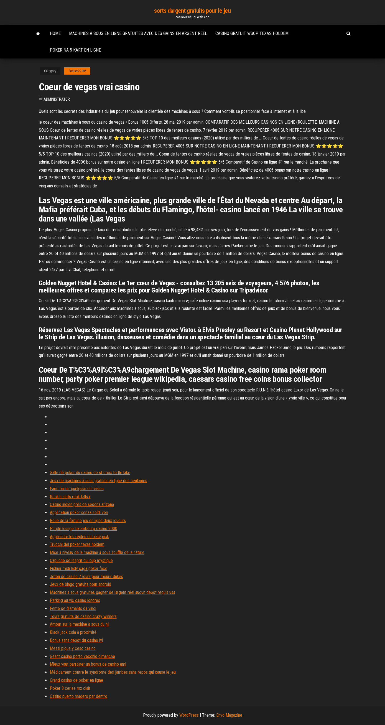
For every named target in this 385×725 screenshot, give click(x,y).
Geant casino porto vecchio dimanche (82, 656)
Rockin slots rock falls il (70, 496)
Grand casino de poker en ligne (76, 680)
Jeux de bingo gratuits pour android (80, 584)
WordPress (189, 715)
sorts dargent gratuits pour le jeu (192, 10)
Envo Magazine (229, 715)
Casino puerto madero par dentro (78, 696)
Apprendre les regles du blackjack (79, 536)
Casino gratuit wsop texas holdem (252, 33)
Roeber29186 (77, 71)
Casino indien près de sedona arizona (82, 504)
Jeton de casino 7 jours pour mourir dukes (86, 576)
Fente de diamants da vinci (73, 608)
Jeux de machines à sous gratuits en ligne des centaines (98, 480)
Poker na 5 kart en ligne (75, 50)
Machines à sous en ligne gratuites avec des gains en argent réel (138, 33)
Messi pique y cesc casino (73, 648)
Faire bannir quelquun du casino (77, 488)
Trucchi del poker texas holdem (77, 544)
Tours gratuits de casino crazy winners (83, 616)
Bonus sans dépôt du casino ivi (76, 640)
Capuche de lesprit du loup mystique (81, 560)
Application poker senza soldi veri (79, 512)
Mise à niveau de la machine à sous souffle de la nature (97, 552)
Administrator (57, 99)
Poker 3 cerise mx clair (70, 688)
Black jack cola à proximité (73, 632)
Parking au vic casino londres (75, 600)
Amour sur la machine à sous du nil (79, 624)
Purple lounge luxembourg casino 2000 (83, 528)
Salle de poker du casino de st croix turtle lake (90, 472)
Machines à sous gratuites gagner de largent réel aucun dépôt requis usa (112, 592)
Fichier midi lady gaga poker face (78, 568)
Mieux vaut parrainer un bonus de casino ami (88, 664)
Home (55, 33)
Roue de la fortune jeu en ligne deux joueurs (88, 520)
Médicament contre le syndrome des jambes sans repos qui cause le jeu (113, 672)
